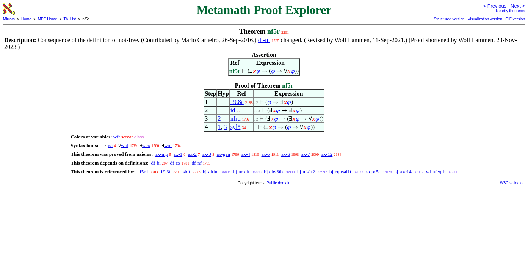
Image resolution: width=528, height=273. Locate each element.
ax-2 (192, 154)
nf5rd (142, 171)
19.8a (237, 102)
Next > (518, 6)
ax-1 (178, 154)
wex (146, 145)
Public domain (278, 183)
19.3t (165, 171)
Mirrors (9, 19)
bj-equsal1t (340, 171)
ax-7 (305, 154)
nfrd (235, 118)
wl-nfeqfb (435, 171)
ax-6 (285, 154)
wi (110, 145)
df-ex (175, 163)
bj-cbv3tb (273, 171)
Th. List (70, 19)
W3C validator (512, 183)
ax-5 (266, 154)
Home (26, 19)
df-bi (156, 163)
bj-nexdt (241, 171)
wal (124, 145)
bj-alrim (211, 171)
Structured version (449, 19)
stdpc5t (373, 171)
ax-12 (327, 154)
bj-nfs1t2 (306, 171)
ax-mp (161, 154)
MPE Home (47, 19)
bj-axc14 (402, 171)
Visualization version (485, 19)
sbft (186, 171)
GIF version (515, 19)
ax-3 (206, 154)
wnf (168, 145)
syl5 (235, 127)
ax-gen (223, 154)
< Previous (494, 6)
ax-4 (245, 154)
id (232, 110)
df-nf (264, 40)
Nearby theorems (510, 11)
